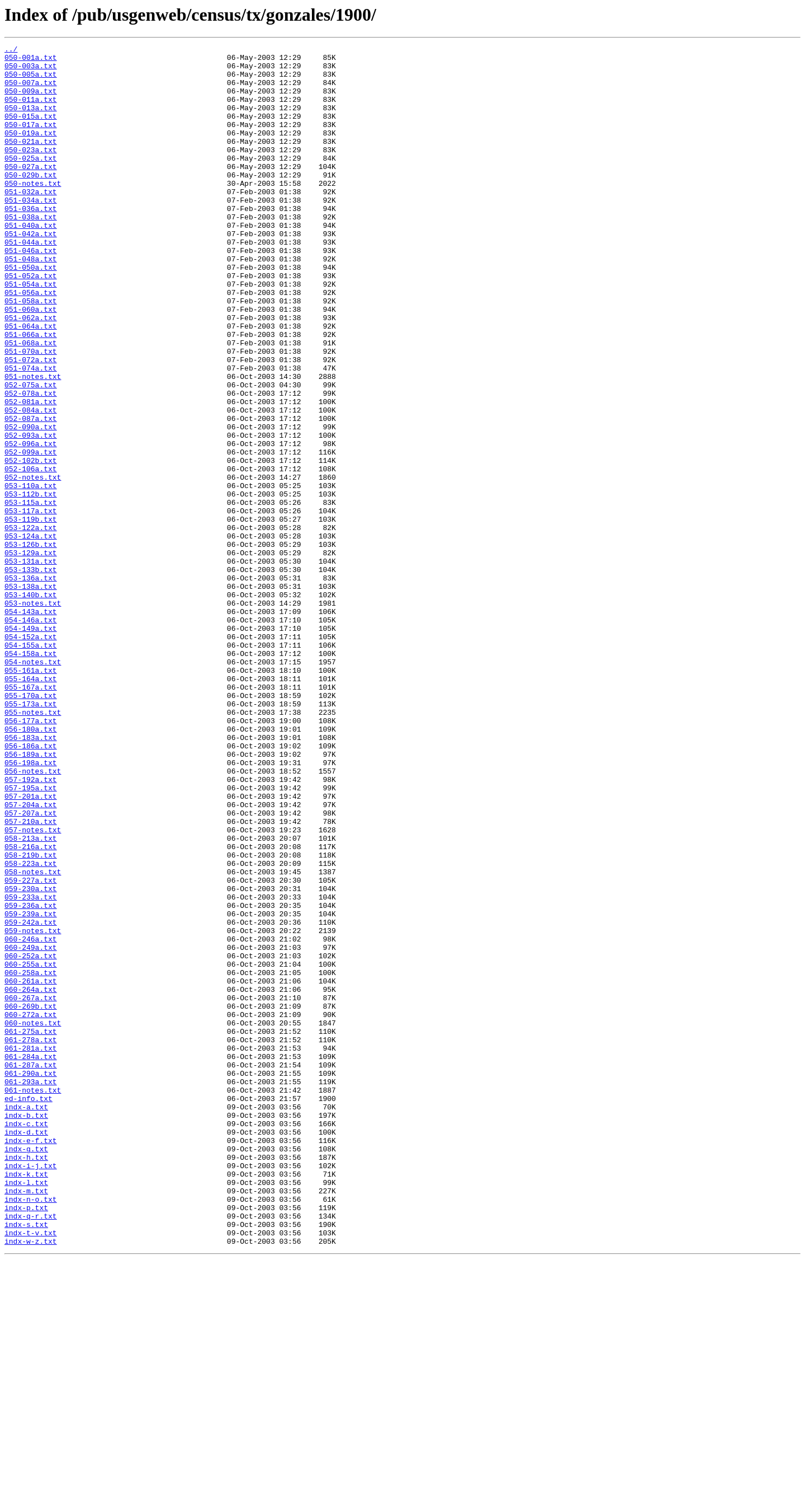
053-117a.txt (30, 604)
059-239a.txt (30, 1088)
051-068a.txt (30, 403)
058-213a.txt (30, 997)
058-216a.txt (30, 1008)
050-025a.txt (30, 181)
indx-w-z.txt (30, 1481)
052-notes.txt (32, 564)
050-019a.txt (30, 151)
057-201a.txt (30, 947)
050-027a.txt (30, 191)
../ (10, 50)
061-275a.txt (30, 1229)
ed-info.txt (28, 1310)
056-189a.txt (30, 897)
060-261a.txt (30, 1169)
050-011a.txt (30, 111)
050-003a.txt (30, 70)
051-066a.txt (30, 393)
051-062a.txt (30, 373)
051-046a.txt (30, 292)
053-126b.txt (30, 645)
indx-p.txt (26, 1441)
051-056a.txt (30, 343)
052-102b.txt (30, 544)
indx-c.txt (26, 1340)
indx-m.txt (26, 1421)
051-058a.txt (30, 353)
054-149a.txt (30, 746)
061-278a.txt (30, 1239)
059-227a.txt (30, 1048)
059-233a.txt (30, 1068)
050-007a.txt (30, 91)
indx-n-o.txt (30, 1431)
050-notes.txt (32, 212)
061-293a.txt (30, 1290)
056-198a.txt (30, 907)
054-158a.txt (30, 776)
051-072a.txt (30, 423)
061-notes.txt (32, 1300)
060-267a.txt (30, 1189)
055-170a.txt (30, 826)
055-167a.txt (30, 816)
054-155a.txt (30, 766)
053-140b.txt (30, 705)
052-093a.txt (30, 514)
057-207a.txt (30, 967)
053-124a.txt (30, 635)
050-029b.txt (30, 201)
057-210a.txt (30, 977)
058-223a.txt (30, 1028)
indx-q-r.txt (30, 1451)
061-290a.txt (30, 1280)
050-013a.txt (30, 121)
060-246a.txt (30, 1118)
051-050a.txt (30, 312)
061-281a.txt (30, 1249)
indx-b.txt (26, 1330)
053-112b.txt (30, 584)
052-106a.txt (30, 554)
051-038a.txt (30, 252)
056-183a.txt (30, 877)
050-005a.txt (30, 81)
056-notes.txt (32, 917)
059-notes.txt (32, 1108)
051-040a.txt (30, 262)
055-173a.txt (30, 836)
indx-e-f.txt (30, 1360)
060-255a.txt (30, 1149)
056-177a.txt (30, 856)
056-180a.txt (30, 866)
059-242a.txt (30, 1098)
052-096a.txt (30, 524)
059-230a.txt (30, 1058)
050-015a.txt (30, 131)
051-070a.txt (30, 413)
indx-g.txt (26, 1370)
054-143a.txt (30, 725)
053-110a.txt (30, 574)
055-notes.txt (32, 846)
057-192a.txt (30, 927)
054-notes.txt (32, 786)
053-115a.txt (30, 594)
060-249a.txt (30, 1128)
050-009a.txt (30, 101)
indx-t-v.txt (30, 1471)
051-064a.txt (30, 383)
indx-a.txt (26, 1320)
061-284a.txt (30, 1259)
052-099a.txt (30, 534)
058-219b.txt (30, 1018)
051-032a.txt (30, 222)
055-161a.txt (30, 796)
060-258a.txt (30, 1159)
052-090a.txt (30, 504)
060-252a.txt (30, 1138)
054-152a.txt (30, 756)
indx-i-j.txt (30, 1390)
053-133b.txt (30, 675)
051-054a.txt (30, 332)
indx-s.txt (26, 1461)
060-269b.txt (30, 1199)
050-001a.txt (30, 60)
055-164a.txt (30, 806)
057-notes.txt (32, 987)
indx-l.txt (26, 1411)
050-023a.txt (30, 171)
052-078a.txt (30, 463)
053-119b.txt (30, 615)
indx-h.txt (26, 1380)
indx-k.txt (26, 1400)
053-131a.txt (30, 665)
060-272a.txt (30, 1209)
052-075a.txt (30, 453)
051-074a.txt (30, 433)
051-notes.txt (32, 443)
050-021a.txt (30, 161)
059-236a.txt (30, 1078)
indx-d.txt (26, 1350)
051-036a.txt (30, 242)
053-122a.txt (30, 625)
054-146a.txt (30, 735)
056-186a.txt (30, 887)
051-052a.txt (30, 322)
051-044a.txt (30, 282)
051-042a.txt (30, 272)
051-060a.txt (30, 363)
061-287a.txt (30, 1269)
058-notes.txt (32, 1038)
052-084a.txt (30, 484)
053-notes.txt (32, 715)
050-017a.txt (30, 141)
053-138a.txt (30, 695)
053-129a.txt (30, 655)
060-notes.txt (32, 1219)
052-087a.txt (30, 494)
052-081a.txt (30, 474)
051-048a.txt (30, 302)
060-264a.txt (30, 1179)
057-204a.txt (30, 957)
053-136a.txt (30, 685)
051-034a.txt (30, 232)
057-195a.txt (30, 937)
